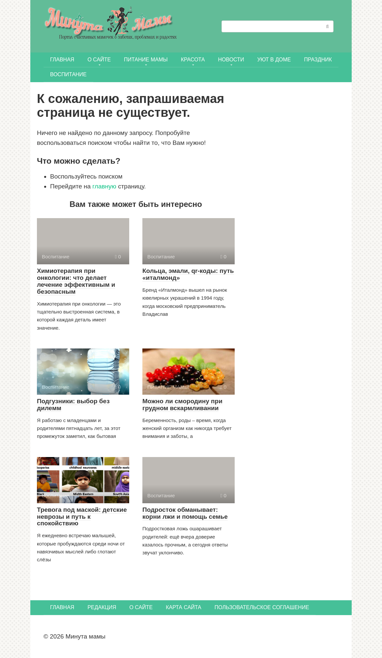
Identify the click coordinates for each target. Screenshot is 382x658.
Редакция (101, 607)
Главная (62, 59)
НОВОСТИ (231, 59)
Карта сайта (183, 607)
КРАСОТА (193, 59)
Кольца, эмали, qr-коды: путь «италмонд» (188, 274)
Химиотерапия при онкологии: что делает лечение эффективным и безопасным (76, 281)
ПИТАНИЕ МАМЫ (146, 59)
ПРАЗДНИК (318, 59)
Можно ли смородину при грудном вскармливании (182, 404)
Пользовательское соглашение (262, 607)
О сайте (99, 59)
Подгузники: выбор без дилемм (73, 404)
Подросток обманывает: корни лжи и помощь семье (185, 513)
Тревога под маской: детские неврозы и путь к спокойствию (82, 516)
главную (104, 186)
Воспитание (68, 74)
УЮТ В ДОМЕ (274, 59)
